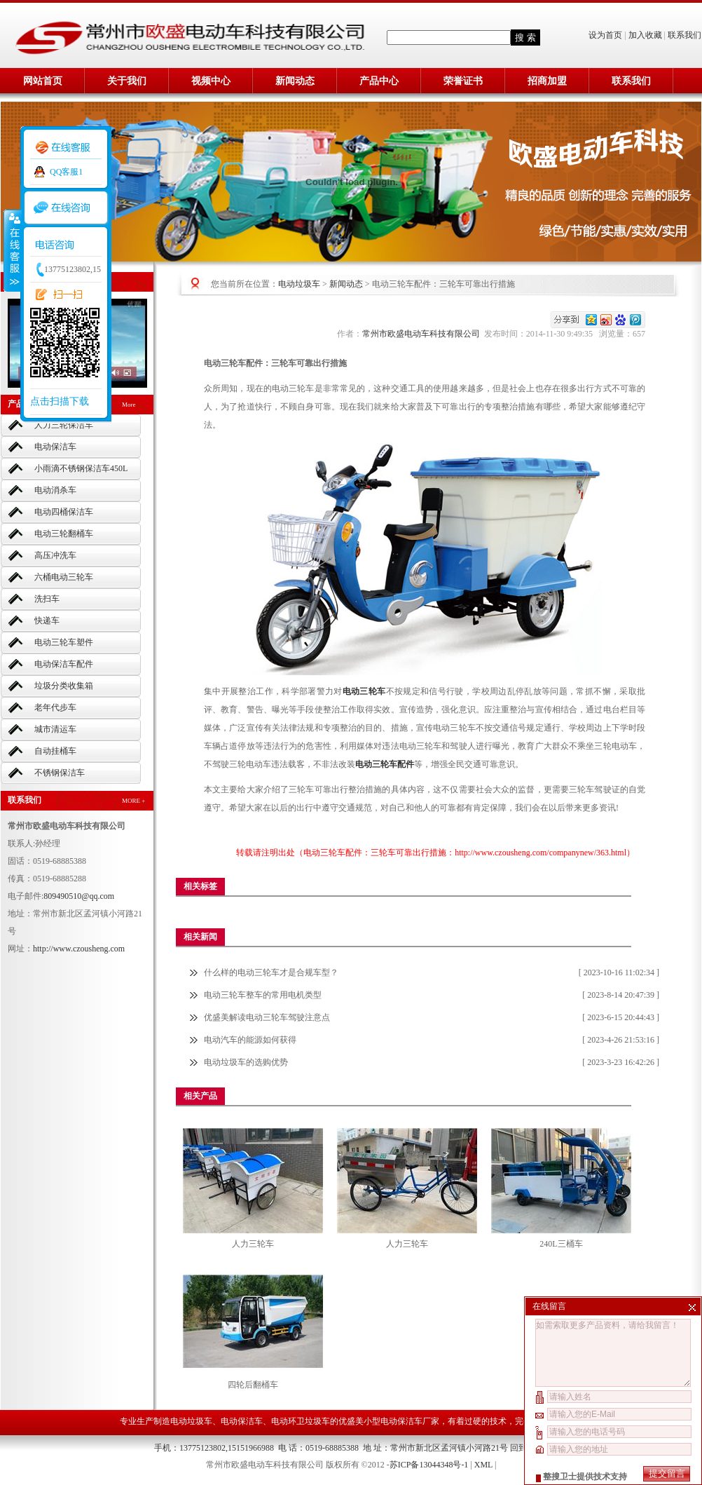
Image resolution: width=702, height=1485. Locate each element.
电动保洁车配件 (63, 664)
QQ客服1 (66, 172)
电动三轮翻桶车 (63, 533)
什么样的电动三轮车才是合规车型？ (271, 972)
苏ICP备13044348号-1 (429, 1465)
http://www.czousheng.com (79, 949)
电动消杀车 (55, 490)
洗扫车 (47, 599)
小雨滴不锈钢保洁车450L (81, 468)
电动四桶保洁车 (63, 512)
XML (483, 1465)
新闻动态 (295, 81)
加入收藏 (645, 35)
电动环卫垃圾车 (300, 1421)
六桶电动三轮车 (63, 577)
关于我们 (126, 81)
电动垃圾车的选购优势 (246, 1062)
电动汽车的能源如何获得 (250, 1040)
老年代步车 (55, 707)
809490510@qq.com (78, 896)
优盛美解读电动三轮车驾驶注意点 (267, 1017)
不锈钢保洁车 (59, 773)
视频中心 (210, 81)
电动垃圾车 (299, 284)
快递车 (47, 620)
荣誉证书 (463, 81)
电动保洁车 (55, 447)
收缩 (12, 250)
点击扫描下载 (59, 401)
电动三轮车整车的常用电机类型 (263, 995)
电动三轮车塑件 (63, 642)
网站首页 (42, 81)
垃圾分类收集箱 (63, 686)
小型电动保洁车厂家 (401, 1421)
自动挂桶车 (55, 751)
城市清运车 (55, 729)
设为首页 (606, 35)
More (129, 404)
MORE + (133, 800)
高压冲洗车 (55, 555)
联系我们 (684, 35)
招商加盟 (547, 81)
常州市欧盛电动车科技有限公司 (423, 334)
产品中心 (379, 81)
